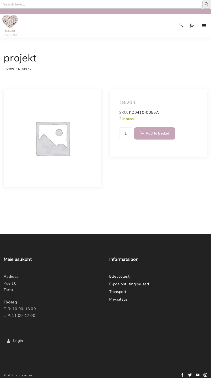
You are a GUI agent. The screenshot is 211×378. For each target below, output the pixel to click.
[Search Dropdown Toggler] (181, 25)
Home (9, 68)
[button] (193, 25)
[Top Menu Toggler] (204, 25)
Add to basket (157, 133)
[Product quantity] (126, 133)
